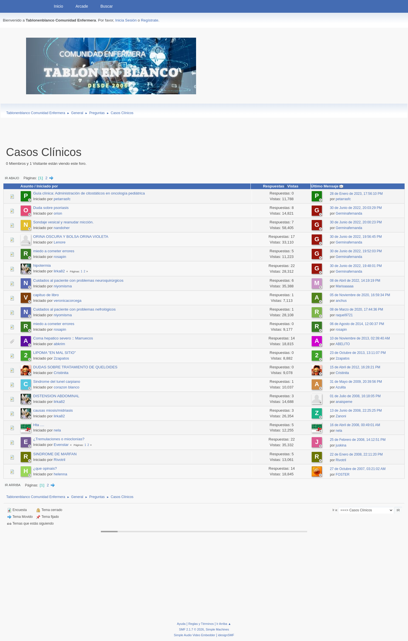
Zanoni (341, 416)
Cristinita (61, 373)
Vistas (292, 186)
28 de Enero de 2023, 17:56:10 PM (356, 194)
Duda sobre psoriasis (51, 208)
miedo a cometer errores (53, 251)
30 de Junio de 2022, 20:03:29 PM (356, 208)
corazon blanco (66, 387)
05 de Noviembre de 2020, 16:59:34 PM (360, 295)
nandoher (62, 228)
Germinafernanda (349, 213)
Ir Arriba (12, 485)
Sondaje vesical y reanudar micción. (63, 222)
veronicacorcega (68, 300)
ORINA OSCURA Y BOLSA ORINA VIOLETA (70, 236)
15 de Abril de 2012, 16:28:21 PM (355, 367)
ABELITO (342, 344)
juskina (341, 445)
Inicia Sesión (126, 20)
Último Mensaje (327, 186)
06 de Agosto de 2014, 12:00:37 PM (357, 324)
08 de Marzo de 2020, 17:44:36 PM (356, 309)
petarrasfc (62, 199)
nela (57, 430)
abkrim (59, 344)
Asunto (26, 186)
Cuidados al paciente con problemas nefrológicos (74, 309)
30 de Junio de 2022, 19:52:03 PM (356, 251)
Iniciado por (47, 186)
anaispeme (344, 402)
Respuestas (273, 186)
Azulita (340, 387)
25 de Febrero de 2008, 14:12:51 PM (358, 440)
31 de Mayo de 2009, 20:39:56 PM (356, 382)
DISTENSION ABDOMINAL (56, 396)
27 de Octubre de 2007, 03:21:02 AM (358, 469)
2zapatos (61, 358)
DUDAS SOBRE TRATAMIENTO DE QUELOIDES (75, 367)
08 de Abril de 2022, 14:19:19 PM (355, 281)
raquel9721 (344, 315)
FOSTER (343, 475)
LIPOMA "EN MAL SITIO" (54, 353)
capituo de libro (46, 295)
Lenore (60, 242)
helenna (60, 474)
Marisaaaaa (345, 286)
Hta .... (38, 425)
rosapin (60, 257)
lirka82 (59, 271)
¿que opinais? (45, 468)
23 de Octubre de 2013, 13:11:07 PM (358, 353)
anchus (341, 301)
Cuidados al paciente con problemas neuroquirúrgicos (78, 280)
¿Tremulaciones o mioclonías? (58, 439)
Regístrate (149, 20)
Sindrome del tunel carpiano (56, 381)
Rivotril (59, 460)
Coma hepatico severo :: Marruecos (63, 338)
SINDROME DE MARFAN (54, 454)
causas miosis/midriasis (53, 410)
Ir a (335, 510)
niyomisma (63, 286)
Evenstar (61, 445)
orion (58, 213)
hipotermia (42, 265)
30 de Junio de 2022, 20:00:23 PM (356, 222)
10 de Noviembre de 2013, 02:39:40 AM (360, 338)
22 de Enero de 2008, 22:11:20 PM (356, 454)
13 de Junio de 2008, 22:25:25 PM (356, 411)
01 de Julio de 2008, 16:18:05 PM (355, 396)
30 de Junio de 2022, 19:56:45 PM (356, 237)
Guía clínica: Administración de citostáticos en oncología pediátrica (89, 193)
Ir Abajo (12, 178)
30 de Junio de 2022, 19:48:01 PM (356, 266)
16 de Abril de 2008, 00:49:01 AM (355, 425)
